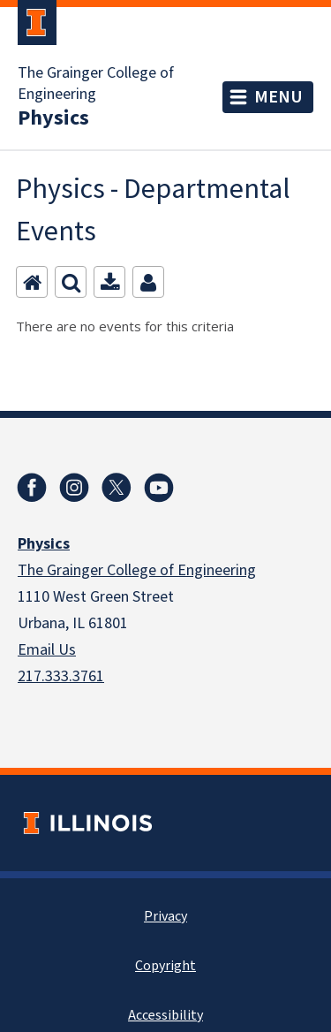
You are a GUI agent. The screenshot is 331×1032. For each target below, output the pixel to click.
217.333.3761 (61, 676)
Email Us (47, 650)
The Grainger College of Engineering (96, 84)
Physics (53, 118)
